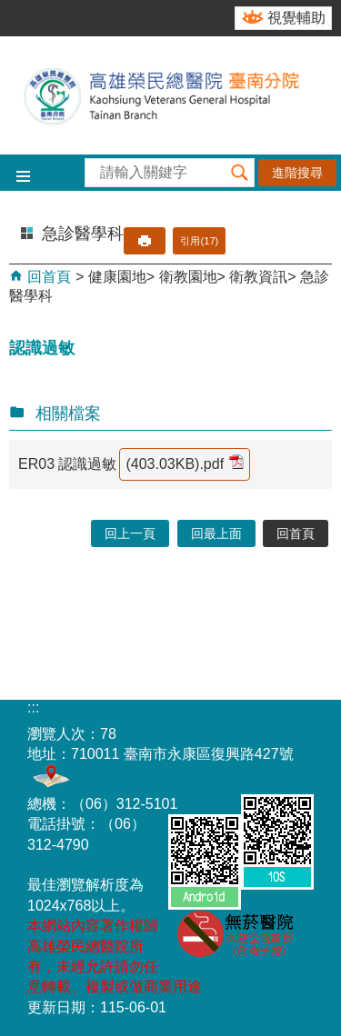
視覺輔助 (296, 17)
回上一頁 (130, 533)
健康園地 (117, 276)
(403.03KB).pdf (184, 463)
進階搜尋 (297, 172)
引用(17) (199, 240)
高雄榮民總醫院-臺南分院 (170, 95)
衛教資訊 (258, 276)
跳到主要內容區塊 (9, 9)
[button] (240, 172)
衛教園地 (188, 276)
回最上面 (216, 533)
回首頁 (47, 276)
